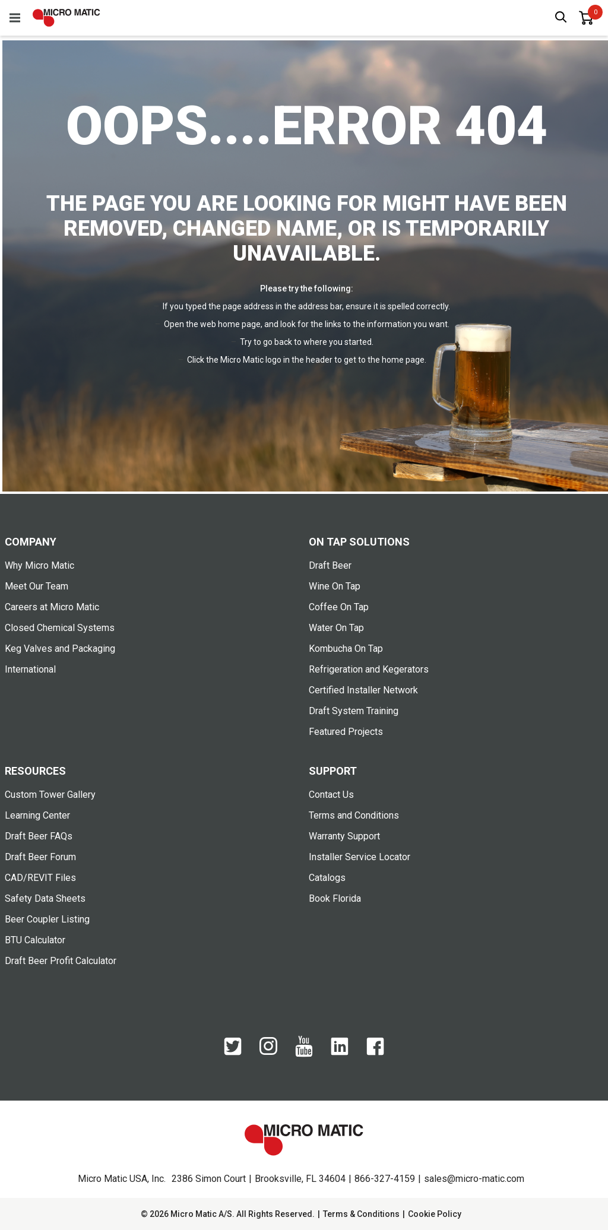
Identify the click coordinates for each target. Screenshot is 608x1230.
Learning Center (37, 815)
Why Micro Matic (39, 565)
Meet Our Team (36, 586)
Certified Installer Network (363, 690)
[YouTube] (304, 1054)
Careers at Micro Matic (52, 607)
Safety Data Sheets (45, 898)
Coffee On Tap (339, 607)
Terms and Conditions (354, 815)
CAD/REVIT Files (40, 877)
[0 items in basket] (586, 18)
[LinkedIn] (340, 1052)
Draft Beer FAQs (38, 836)
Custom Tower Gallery (50, 794)
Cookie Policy (434, 1214)
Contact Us (331, 794)
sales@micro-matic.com (474, 1178)
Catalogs (327, 877)
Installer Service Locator (359, 857)
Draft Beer (330, 565)
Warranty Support (344, 836)
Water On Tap (336, 627)
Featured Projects (346, 731)
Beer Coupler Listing (47, 919)
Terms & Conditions (361, 1214)
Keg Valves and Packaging (60, 648)
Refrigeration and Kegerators (369, 669)
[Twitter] (233, 1052)
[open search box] (561, 18)
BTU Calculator (35, 940)
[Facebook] (375, 1052)
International (30, 669)
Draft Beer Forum (40, 857)
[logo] (66, 18)
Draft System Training (353, 711)
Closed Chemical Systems (60, 627)
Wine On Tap (334, 586)
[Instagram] (268, 1052)
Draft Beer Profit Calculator (60, 960)
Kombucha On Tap (346, 648)
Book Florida (335, 898)
